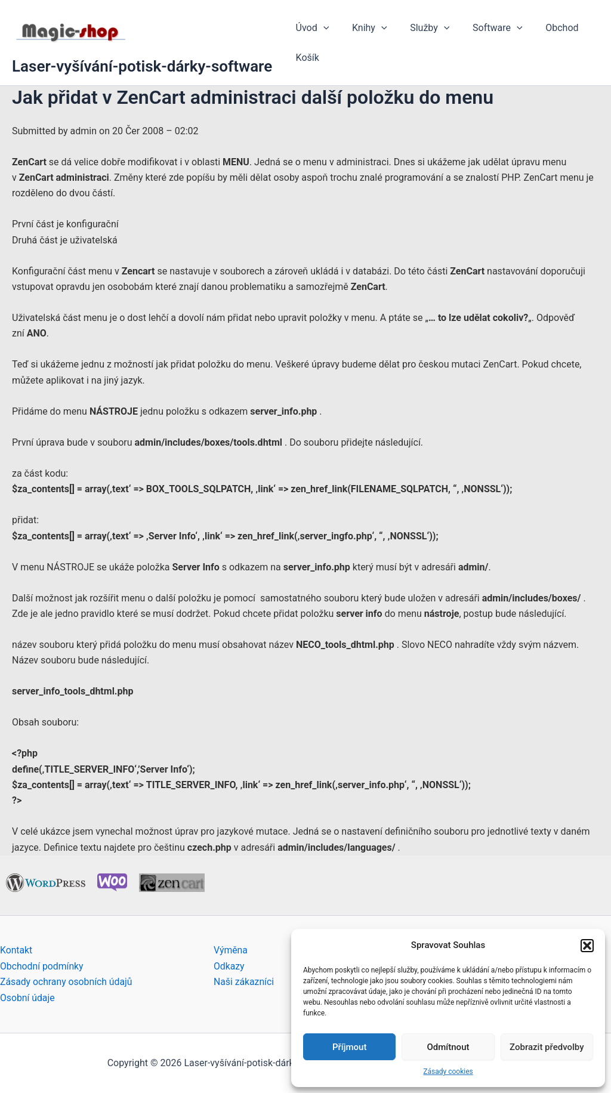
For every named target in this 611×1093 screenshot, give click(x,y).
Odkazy (229, 966)
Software (484, 28)
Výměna (231, 950)
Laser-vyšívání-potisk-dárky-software (142, 66)
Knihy (363, 28)
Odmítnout (448, 1047)
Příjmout (349, 1047)
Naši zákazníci (244, 981)
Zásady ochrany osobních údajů (67, 981)
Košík (305, 57)
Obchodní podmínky (42, 966)
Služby (420, 28)
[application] (321, 28)
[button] (587, 946)
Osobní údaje (27, 998)
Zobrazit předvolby (547, 1047)
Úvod (310, 28)
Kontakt (16, 950)
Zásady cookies (448, 1071)
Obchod (543, 27)
